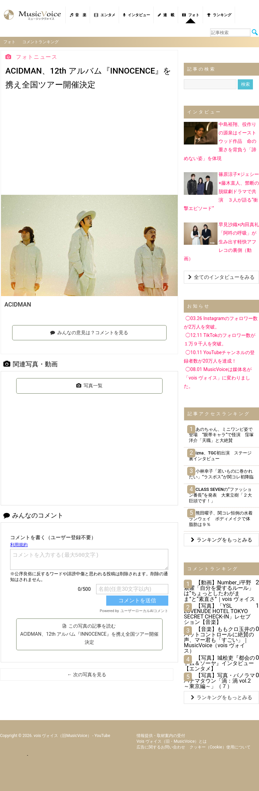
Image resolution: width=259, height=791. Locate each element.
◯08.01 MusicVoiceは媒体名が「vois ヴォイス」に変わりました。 (217, 378)
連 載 (166, 15)
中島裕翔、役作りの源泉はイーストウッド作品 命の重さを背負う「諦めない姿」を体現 (220, 141)
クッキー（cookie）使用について (220, 747)
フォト (190, 15)
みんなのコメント (33, 515)
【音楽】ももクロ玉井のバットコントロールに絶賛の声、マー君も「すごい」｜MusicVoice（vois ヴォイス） (219, 640)
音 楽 (78, 15)
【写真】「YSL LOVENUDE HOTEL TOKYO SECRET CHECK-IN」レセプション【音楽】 (217, 614)
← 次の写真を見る (86, 674)
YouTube (102, 735)
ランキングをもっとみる (221, 540)
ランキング (219, 15)
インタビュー (136, 15)
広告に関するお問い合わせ (161, 747)
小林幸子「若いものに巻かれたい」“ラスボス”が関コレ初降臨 (221, 474)
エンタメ (104, 15)
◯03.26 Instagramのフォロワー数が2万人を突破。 (221, 322)
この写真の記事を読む (89, 634)
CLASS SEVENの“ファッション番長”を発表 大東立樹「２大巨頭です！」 (220, 495)
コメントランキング (40, 41)
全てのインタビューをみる (221, 277)
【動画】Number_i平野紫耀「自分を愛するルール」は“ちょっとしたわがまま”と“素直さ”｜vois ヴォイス (219, 590)
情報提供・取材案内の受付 (161, 735)
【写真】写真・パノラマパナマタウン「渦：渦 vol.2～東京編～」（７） (219, 680)
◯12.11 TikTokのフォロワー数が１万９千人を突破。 (219, 339)
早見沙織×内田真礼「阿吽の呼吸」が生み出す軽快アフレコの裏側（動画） (221, 241)
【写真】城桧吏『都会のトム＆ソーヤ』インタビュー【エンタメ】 (219, 663)
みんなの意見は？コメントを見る (89, 332)
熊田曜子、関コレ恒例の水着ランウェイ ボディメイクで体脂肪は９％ (220, 518)
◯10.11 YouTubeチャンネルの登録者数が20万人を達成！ (219, 357)
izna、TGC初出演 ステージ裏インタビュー (220, 455)
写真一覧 (89, 385)
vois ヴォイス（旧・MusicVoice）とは (172, 741)
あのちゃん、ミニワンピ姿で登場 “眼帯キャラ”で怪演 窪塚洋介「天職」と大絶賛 (221, 435)
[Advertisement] (89, 144)
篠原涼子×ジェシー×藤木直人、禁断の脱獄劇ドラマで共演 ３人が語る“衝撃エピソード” (221, 191)
